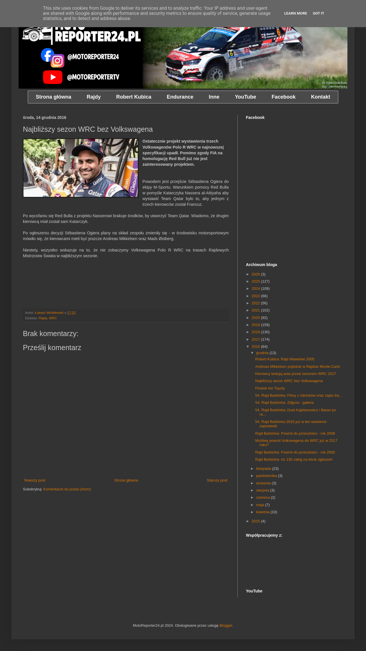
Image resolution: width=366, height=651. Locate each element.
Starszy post (217, 480)
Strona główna (126, 480)
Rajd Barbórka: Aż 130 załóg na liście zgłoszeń (293, 459)
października (267, 476)
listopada (264, 468)
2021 (256, 310)
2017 (256, 339)
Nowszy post (34, 480)
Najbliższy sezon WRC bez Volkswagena (289, 381)
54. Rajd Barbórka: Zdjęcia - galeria (284, 402)
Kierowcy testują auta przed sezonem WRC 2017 (295, 374)
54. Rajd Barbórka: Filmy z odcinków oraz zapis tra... (298, 395)
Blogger (226, 625)
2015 (256, 521)
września (264, 483)
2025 (256, 281)
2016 (256, 346)
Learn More (295, 13)
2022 (256, 303)
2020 (256, 317)
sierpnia (263, 490)
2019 (256, 325)
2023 (256, 296)
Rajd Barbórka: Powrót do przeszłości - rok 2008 (295, 433)
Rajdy (43, 318)
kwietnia (263, 512)
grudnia (263, 353)
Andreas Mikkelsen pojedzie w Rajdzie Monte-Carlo (297, 366)
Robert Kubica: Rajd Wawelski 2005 (284, 359)
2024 (256, 288)
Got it (318, 13)
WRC (53, 318)
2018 (256, 332)
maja (260, 505)
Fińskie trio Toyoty (270, 388)
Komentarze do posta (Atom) (67, 489)
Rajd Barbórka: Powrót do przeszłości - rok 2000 (295, 452)
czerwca (263, 497)
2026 (256, 274)
